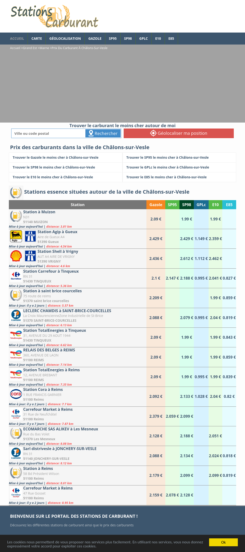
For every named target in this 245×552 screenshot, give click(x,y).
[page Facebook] (181, 36)
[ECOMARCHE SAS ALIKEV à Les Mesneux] (77, 436)
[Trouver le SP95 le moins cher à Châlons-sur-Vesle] (179, 157)
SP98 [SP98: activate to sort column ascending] (186, 204)
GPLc (143, 38)
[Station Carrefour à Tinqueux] (77, 278)
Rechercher (103, 133)
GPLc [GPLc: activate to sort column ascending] (201, 204)
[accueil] (54, 16)
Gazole (94, 38)
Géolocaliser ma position (178, 133)
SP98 (128, 38)
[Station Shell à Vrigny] (77, 258)
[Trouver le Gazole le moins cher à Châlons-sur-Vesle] (66, 157)
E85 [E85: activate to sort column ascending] (229, 204)
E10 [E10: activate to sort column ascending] (215, 204)
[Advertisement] (122, 86)
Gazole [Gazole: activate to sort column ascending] (156, 204)
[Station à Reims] (77, 475)
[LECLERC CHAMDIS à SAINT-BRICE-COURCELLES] (77, 317)
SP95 (113, 38)
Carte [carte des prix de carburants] (36, 38)
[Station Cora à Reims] (77, 396)
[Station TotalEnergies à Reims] (77, 377)
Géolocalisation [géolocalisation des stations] (65, 38)
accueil (17, 38)
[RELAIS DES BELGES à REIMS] (77, 357)
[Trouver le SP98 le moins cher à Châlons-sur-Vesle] (66, 167)
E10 (158, 38)
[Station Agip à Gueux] (77, 238)
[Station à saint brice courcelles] (77, 298)
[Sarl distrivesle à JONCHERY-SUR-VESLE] (77, 455)
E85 (171, 38)
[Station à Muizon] (77, 219)
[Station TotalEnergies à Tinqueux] (77, 337)
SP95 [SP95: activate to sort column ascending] (172, 204)
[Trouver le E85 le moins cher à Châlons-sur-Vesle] (179, 177)
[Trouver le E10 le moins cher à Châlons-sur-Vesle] (66, 177)
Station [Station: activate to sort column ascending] (78, 204)
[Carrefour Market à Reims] (77, 416)
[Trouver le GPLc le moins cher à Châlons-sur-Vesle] (179, 167)
